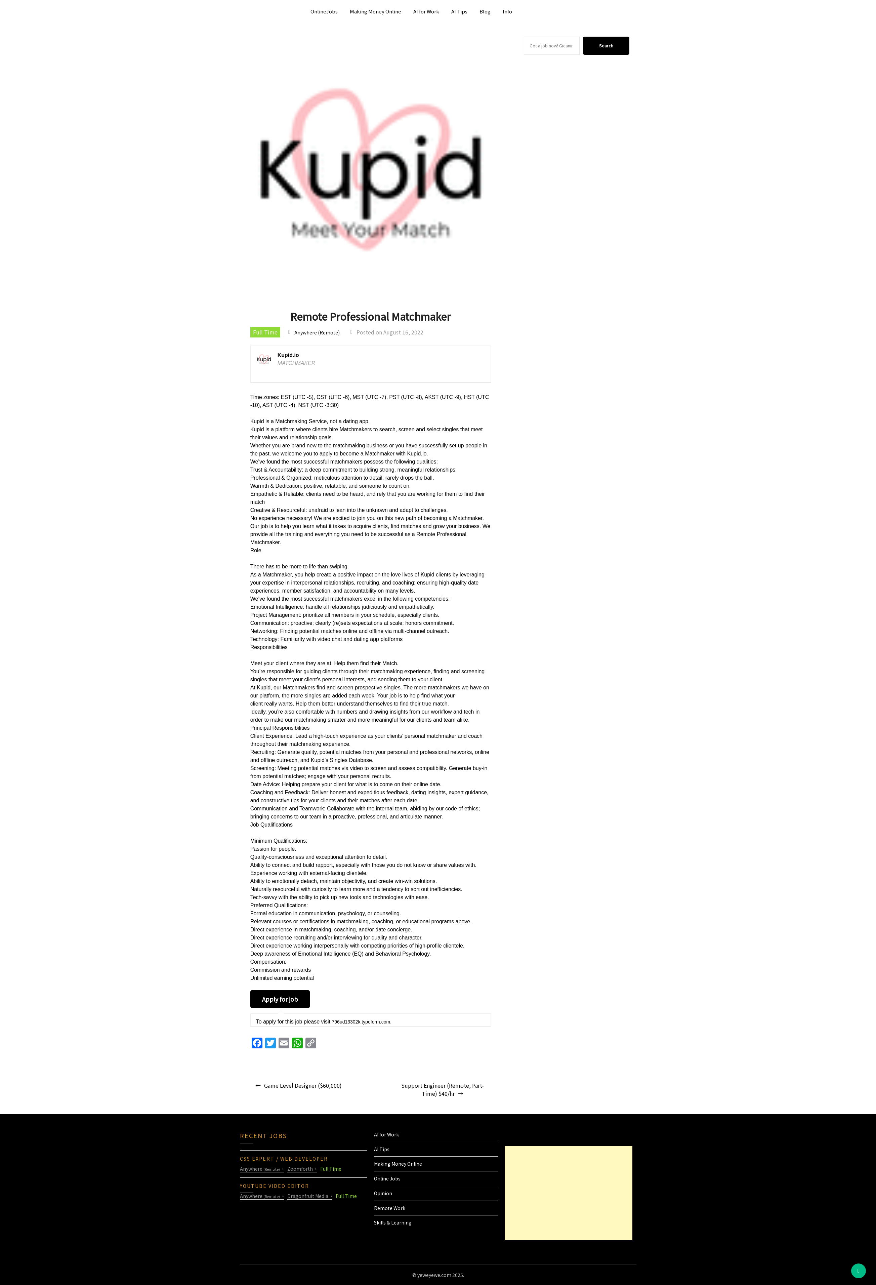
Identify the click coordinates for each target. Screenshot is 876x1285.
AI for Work (426, 11)
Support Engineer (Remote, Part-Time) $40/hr (442, 1089)
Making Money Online (375, 11)
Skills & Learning (393, 1222)
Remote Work (389, 1208)
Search (606, 45)
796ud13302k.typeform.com (365, 1022)
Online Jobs (387, 1178)
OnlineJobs (324, 11)
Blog (485, 11)
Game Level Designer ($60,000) (303, 1085)
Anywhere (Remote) (319, 332)
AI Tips (459, 11)
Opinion (383, 1193)
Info (507, 11)
